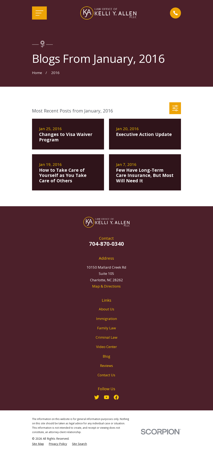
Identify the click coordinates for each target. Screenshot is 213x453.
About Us (106, 309)
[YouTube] (106, 397)
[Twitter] (96, 397)
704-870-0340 (106, 243)
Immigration (106, 318)
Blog (106, 356)
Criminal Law (106, 337)
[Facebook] (116, 397)
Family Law (106, 328)
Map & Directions (106, 286)
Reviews (106, 365)
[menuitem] (38, 444)
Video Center (106, 346)
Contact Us (106, 375)
